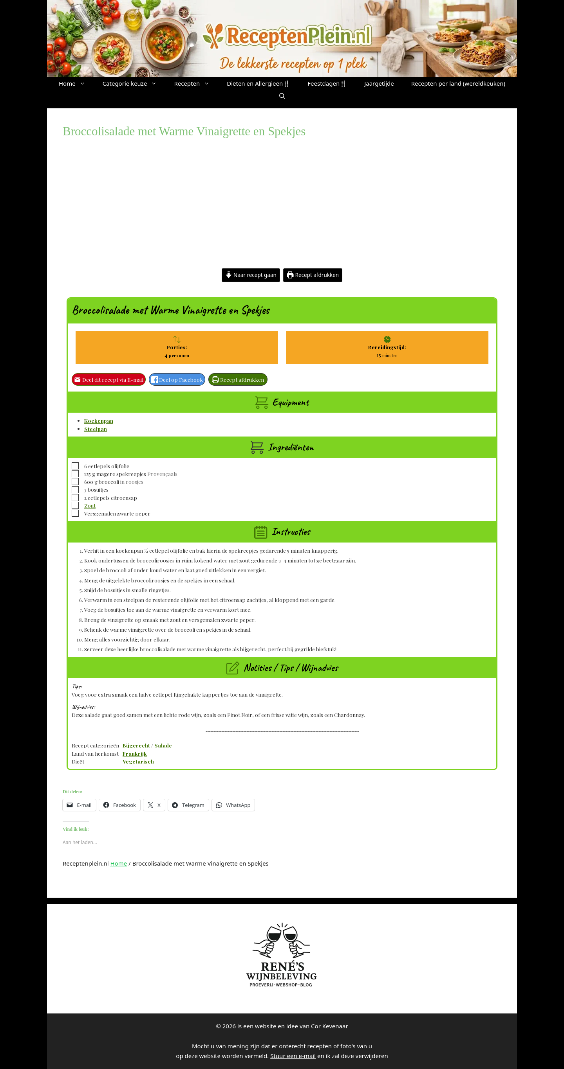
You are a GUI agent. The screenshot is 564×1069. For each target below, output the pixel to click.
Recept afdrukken (313, 274)
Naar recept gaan (251, 274)
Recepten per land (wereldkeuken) (458, 83)
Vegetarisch (138, 761)
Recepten (196, 83)
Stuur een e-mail (293, 1056)
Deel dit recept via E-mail (108, 379)
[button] (282, 96)
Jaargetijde (379, 83)
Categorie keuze (134, 83)
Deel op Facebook (177, 379)
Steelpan (95, 428)
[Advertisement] (282, 209)
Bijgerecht (136, 745)
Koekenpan (98, 420)
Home (76, 83)
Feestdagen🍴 (327, 83)
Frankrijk (135, 753)
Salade (163, 745)
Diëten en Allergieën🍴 (258, 83)
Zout (90, 505)
